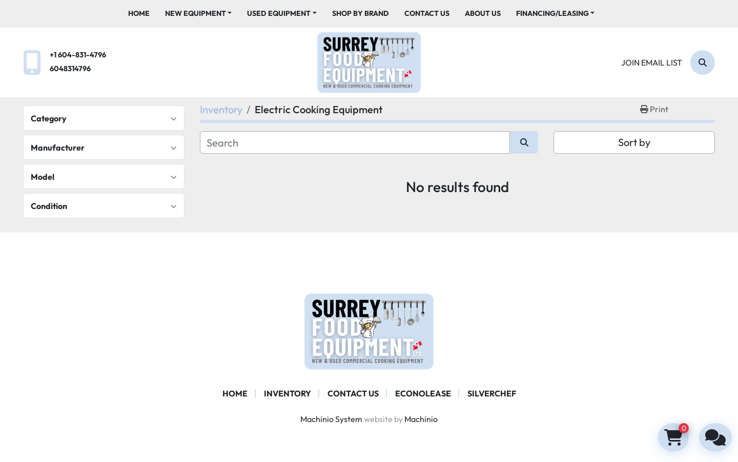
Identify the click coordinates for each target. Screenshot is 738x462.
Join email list (651, 62)
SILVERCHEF (491, 393)
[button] (198, 13)
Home (139, 13)
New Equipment (195, 13)
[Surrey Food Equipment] (369, 330)
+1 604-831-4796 (78, 54)
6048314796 (70, 68)
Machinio (421, 419)
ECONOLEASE (423, 393)
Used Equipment (279, 13)
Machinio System (331, 419)
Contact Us (426, 13)
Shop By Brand (360, 13)
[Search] (702, 62)
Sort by (634, 142)
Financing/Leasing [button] (552, 13)
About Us (483, 13)
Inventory (287, 393)
